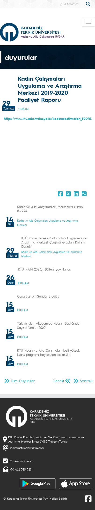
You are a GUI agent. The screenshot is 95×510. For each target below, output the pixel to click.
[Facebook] (88, 498)
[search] (88, 3)
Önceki (58, 380)
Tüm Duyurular (23, 380)
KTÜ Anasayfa (69, 4)
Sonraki (86, 380)
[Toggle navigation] (88, 22)
